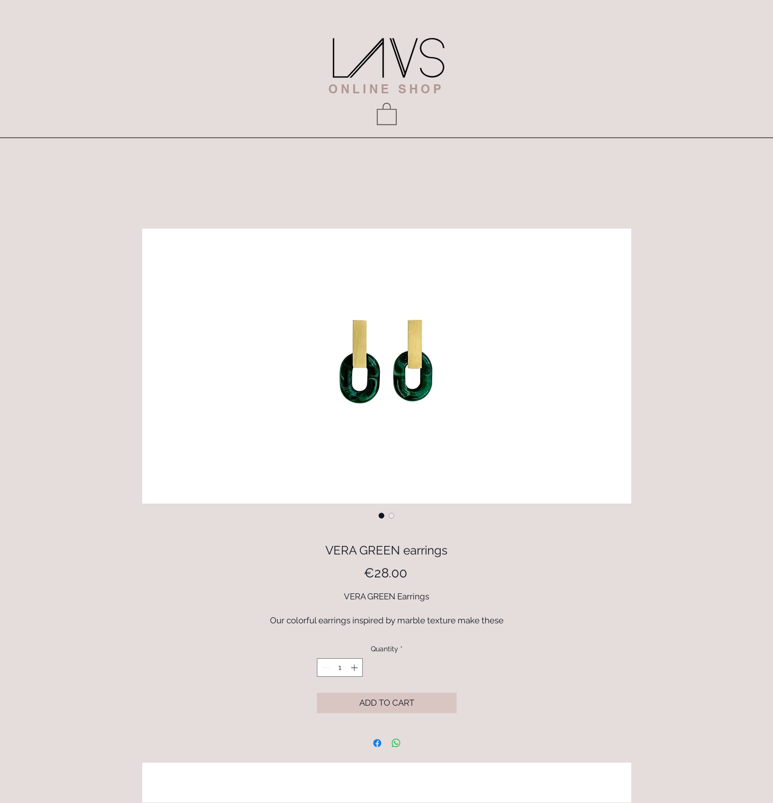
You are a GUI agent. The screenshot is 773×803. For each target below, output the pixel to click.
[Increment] (355, 667)
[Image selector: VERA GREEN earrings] (382, 516)
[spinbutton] (340, 667)
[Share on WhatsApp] (396, 743)
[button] (387, 113)
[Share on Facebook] (377, 743)
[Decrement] (324, 667)
